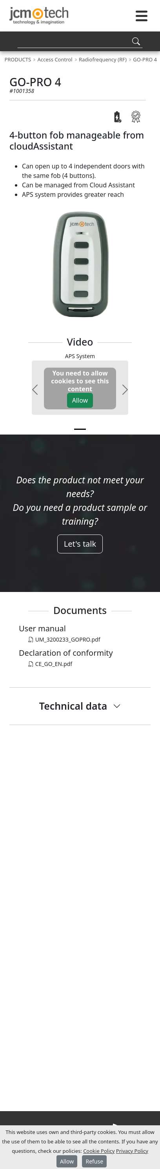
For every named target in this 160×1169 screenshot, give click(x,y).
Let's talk (80, 543)
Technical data (73, 705)
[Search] (80, 41)
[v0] (80, 429)
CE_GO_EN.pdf (50, 664)
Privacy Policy (132, 1150)
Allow (80, 400)
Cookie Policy (99, 1150)
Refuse (94, 1161)
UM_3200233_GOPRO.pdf (64, 639)
